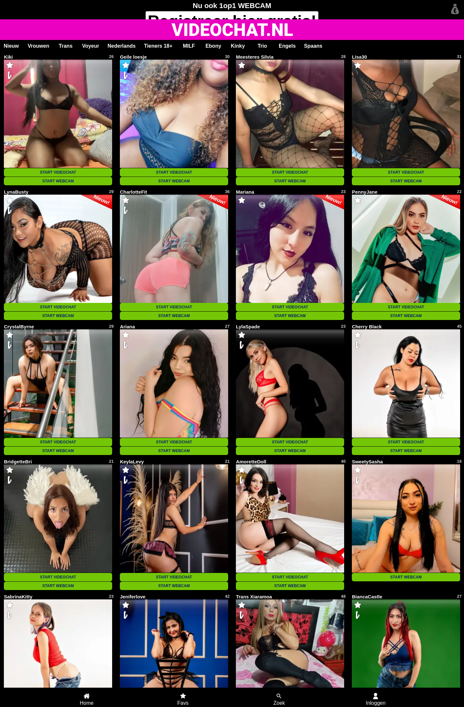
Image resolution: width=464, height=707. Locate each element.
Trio (262, 46)
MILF (189, 46)
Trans (65, 46)
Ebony (213, 46)
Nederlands (122, 46)
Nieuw (11, 46)
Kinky (238, 46)
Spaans (313, 46)
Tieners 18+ (158, 46)
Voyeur (90, 46)
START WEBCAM (58, 181)
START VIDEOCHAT (58, 172)
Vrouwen (38, 46)
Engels (287, 46)
